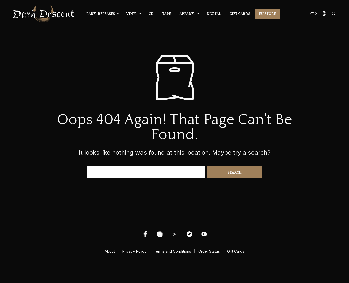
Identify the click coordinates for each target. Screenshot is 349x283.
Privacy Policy (134, 251)
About (110, 251)
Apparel (187, 14)
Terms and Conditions (172, 251)
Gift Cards (239, 14)
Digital (214, 14)
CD (151, 14)
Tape (166, 14)
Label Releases (100, 14)
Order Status (209, 251)
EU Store (267, 14)
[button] (313, 13)
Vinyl (131, 14)
